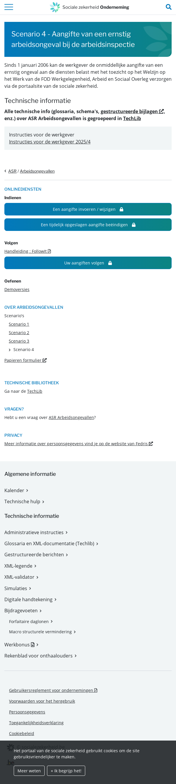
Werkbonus (21, 644)
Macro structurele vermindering (40, 631)
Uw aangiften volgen (88, 263)
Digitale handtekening (28, 599)
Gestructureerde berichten (34, 554)
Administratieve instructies (34, 532)
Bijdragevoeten (21, 610)
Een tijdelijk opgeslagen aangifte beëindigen (88, 224)
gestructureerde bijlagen (132, 111)
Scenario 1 (19, 324)
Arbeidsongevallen (37, 171)
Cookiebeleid (21, 733)
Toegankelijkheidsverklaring (36, 722)
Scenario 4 (23, 349)
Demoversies (16, 289)
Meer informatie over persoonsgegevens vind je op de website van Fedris (78, 443)
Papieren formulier (25, 360)
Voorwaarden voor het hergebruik (42, 701)
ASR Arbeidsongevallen (71, 417)
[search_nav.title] (169, 7)
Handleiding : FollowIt (27, 251)
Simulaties (15, 588)
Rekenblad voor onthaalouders (38, 656)
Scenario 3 (19, 341)
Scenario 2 (19, 332)
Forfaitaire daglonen (29, 621)
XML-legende (18, 566)
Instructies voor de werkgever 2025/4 (49, 141)
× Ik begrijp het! (66, 771)
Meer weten (29, 771)
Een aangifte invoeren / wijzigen (88, 209)
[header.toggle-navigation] (8, 7)
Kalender (14, 490)
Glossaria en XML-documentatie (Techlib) (49, 543)
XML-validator (19, 577)
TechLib (132, 118)
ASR (12, 171)
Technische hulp (22, 501)
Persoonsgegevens (27, 712)
